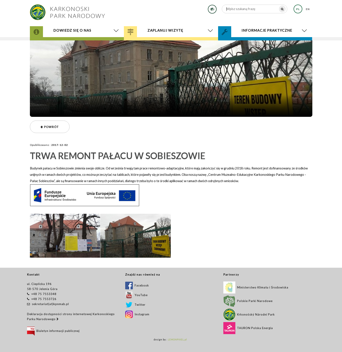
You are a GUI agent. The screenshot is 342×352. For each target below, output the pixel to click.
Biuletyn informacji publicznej (53, 331)
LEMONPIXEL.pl (177, 339)
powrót (50, 127)
